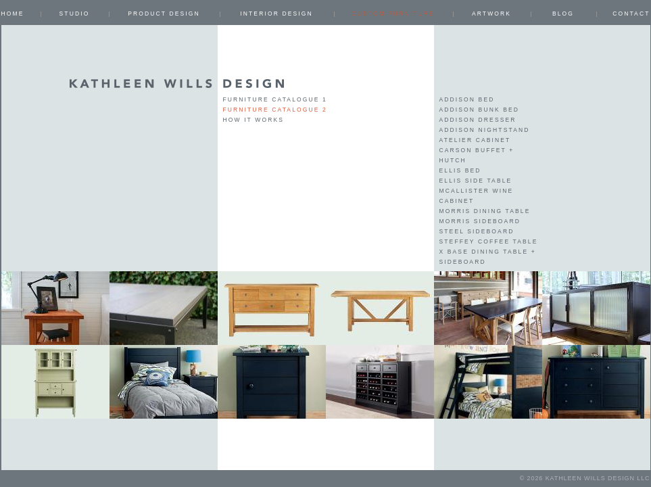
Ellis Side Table (475, 180)
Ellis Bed (460, 170)
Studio (74, 13)
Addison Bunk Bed (479, 109)
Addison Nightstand (484, 129)
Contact (631, 13)
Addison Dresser (477, 119)
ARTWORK (491, 13)
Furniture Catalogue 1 (275, 99)
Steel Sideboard (476, 231)
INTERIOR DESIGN (276, 13)
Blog (563, 13)
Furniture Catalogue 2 (275, 109)
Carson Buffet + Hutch (476, 155)
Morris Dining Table (485, 211)
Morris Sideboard (480, 221)
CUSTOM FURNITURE (393, 13)
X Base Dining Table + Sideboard (487, 256)
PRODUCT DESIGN (164, 13)
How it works (254, 119)
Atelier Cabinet (475, 140)
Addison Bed (467, 99)
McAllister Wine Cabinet (476, 195)
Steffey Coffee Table (488, 241)
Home (12, 13)
